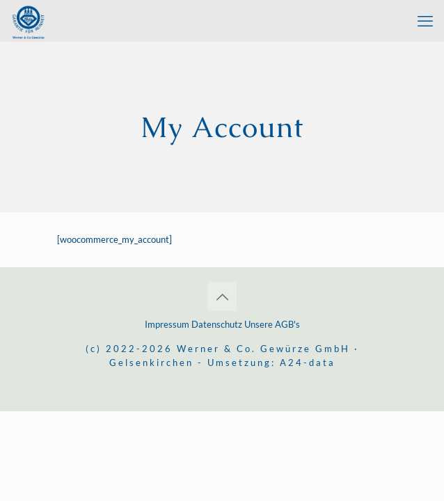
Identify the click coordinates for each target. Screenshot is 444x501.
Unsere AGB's (272, 324)
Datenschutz (216, 324)
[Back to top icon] (222, 296)
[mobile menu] (425, 21)
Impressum (168, 324)
